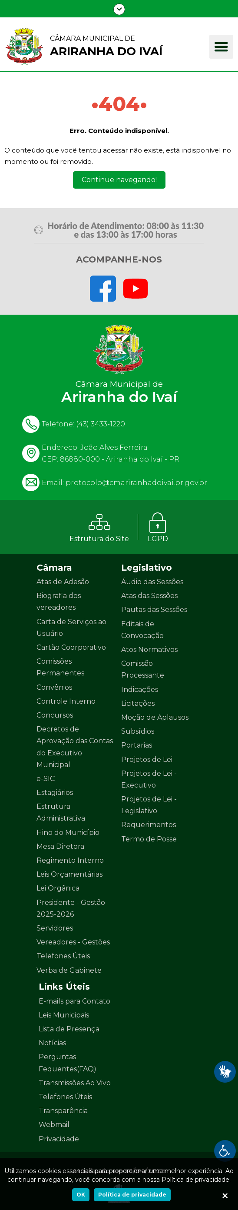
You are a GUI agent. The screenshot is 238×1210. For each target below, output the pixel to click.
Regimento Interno (70, 860)
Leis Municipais (64, 1015)
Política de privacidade (132, 1194)
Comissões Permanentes (60, 667)
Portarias (136, 745)
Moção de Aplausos (154, 717)
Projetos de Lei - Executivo (149, 779)
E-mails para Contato (74, 1001)
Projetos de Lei (146, 759)
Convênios (54, 687)
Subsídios (137, 731)
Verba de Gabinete (69, 970)
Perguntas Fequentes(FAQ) (67, 1063)
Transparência (63, 1111)
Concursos (54, 715)
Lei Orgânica (57, 888)
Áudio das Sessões (152, 582)
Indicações (139, 689)
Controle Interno (66, 701)
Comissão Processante (142, 669)
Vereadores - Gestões (73, 942)
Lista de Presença (69, 1029)
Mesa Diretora (60, 846)
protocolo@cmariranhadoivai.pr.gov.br (136, 483)
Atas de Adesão (62, 582)
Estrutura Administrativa (60, 812)
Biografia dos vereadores (58, 602)
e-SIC (45, 779)
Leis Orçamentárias (69, 874)
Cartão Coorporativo (71, 647)
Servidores (54, 928)
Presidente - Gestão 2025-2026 (70, 908)
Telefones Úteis (63, 956)
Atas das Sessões (149, 596)
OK (80, 1194)
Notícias (52, 1043)
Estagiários (54, 792)
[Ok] (225, 1197)
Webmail (54, 1124)
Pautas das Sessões (154, 609)
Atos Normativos (149, 649)
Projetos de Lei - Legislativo (149, 805)
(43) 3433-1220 (100, 424)
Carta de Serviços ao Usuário (71, 628)
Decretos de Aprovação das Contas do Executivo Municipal (74, 747)
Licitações (138, 703)
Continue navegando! (119, 180)
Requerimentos (148, 825)
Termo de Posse (149, 839)
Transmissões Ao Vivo (75, 1083)
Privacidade (59, 1139)
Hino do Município (67, 832)
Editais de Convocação (142, 630)
